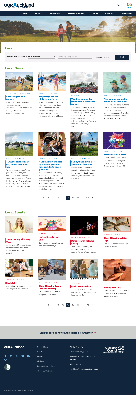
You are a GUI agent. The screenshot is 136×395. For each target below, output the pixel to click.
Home (25, 13)
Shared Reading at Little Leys (116, 239)
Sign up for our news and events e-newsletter (68, 334)
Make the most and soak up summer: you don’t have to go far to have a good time (50, 165)
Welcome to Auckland (79, 364)
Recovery (109, 13)
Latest (38, 13)
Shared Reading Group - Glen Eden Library (50, 287)
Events (40, 356)
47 (68, 305)
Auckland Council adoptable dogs (84, 369)
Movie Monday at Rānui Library (82, 242)
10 (63, 198)
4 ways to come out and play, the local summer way (17, 164)
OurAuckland (42, 347)
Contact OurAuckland (46, 366)
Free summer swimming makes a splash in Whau (115, 100)
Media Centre (127, 13)
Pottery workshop (112, 287)
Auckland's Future (77, 13)
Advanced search (104, 57)
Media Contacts (76, 347)
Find (122, 57)
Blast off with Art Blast (115, 154)
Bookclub (11, 283)
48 (73, 305)
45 (58, 305)
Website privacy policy (79, 352)
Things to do (55, 13)
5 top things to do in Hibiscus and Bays (48, 97)
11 (68, 198)
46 (63, 305)
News (39, 352)
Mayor (95, 13)
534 (87, 198)
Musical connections (81, 286)
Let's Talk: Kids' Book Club (49, 238)
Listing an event (43, 361)
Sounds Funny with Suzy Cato (18, 240)
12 (73, 198)
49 (78, 305)
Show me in (17, 57)
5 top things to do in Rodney (16, 97)
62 (88, 305)
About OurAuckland (45, 371)
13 (78, 198)
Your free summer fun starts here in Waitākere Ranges (83, 101)
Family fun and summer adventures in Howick (82, 163)
